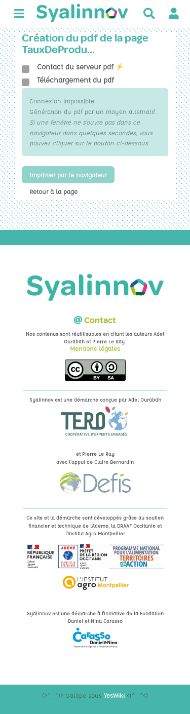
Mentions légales (95, 348)
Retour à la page (53, 191)
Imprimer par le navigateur (68, 175)
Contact (100, 320)
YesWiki (114, 695)
